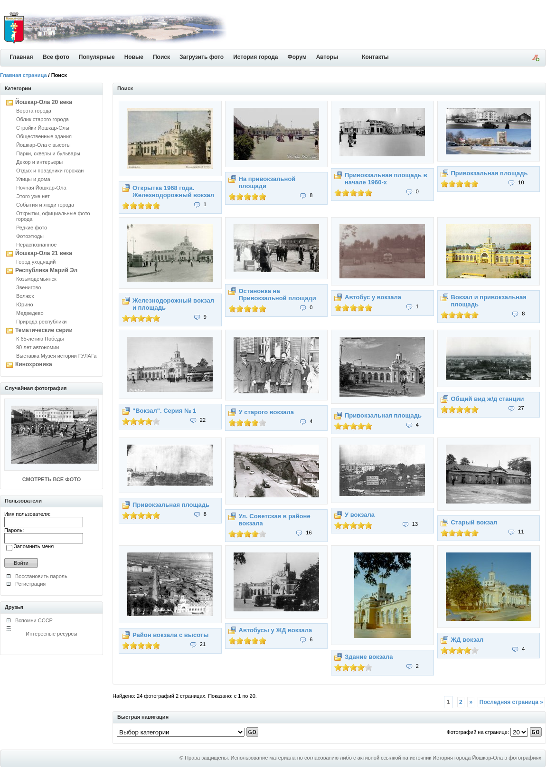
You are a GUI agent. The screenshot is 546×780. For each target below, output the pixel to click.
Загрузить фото (201, 57)
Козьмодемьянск (36, 279)
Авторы (327, 57)
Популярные (97, 57)
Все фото (56, 57)
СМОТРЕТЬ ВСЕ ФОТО (51, 479)
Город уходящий (36, 262)
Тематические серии (44, 330)
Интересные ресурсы (51, 634)
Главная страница (23, 75)
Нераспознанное (36, 244)
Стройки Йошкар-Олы (42, 128)
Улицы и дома (33, 179)
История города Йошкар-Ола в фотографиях (487, 758)
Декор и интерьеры (39, 162)
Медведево (30, 313)
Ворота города (33, 111)
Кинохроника (33, 364)
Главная (21, 57)
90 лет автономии (37, 347)
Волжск (25, 296)
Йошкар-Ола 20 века (43, 102)
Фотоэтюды (30, 236)
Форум (297, 57)
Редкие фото (31, 227)
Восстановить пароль (41, 576)
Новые (133, 57)
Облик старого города (42, 119)
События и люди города (45, 205)
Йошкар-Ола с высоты (43, 145)
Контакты (375, 57)
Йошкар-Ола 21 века (43, 253)
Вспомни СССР (34, 620)
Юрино (24, 304)
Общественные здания (44, 136)
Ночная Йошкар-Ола (41, 187)
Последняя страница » (511, 702)
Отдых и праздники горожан (50, 170)
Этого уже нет (33, 196)
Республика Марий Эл (46, 270)
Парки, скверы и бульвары (48, 153)
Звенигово (28, 287)
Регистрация (30, 584)
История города (255, 57)
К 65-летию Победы (40, 339)
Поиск (161, 57)
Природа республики (41, 321)
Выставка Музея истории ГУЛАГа (56, 356)
